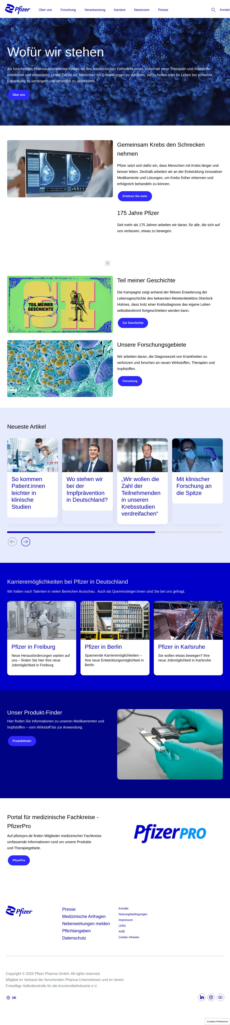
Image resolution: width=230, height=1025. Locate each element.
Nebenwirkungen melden (86, 923)
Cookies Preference (217, 1021)
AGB (122, 931)
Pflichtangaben (76, 930)
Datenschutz (74, 938)
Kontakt (123, 908)
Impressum (126, 919)
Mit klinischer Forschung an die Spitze (194, 486)
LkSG (122, 925)
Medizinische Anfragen (83, 916)
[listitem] (214, 9)
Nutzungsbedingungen (133, 914)
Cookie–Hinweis (129, 937)
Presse (69, 909)
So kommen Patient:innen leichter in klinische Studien (28, 493)
